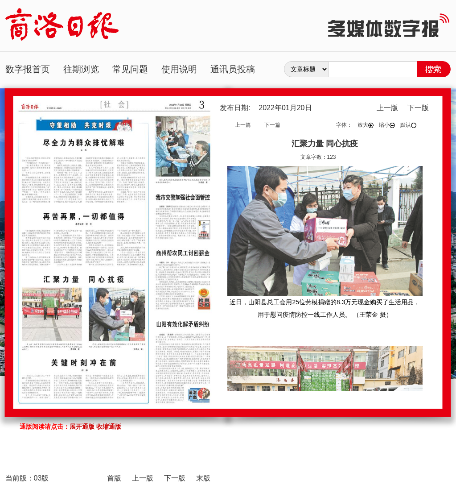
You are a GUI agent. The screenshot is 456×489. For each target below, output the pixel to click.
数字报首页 (27, 69)
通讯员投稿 (232, 69)
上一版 (387, 108)
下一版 (418, 108)
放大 (365, 125)
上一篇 (243, 125)
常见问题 (130, 69)
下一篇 (272, 125)
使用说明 (179, 69)
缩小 (387, 125)
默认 (408, 125)
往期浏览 (81, 69)
